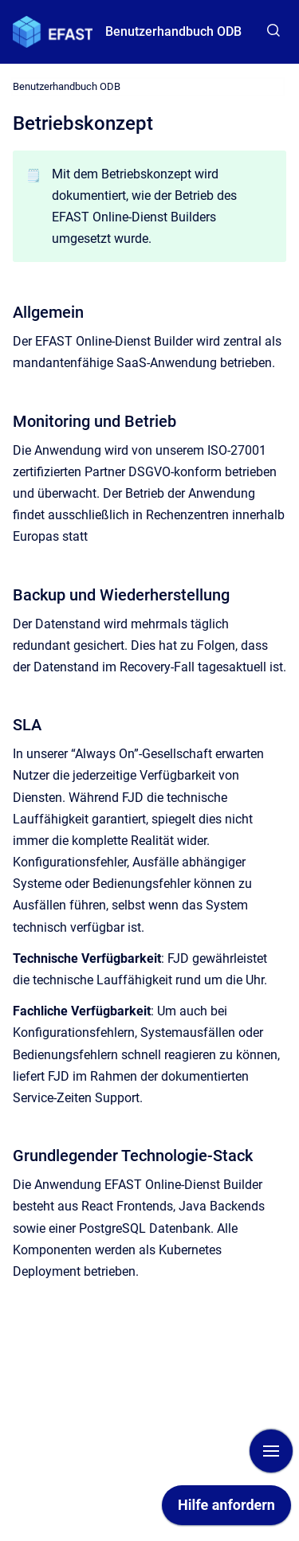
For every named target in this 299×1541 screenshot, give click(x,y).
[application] (226, 1509)
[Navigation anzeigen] (271, 1451)
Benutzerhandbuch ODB (173, 31)
